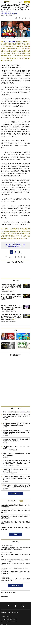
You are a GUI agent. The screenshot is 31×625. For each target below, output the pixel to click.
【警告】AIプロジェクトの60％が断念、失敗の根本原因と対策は (15, 528)
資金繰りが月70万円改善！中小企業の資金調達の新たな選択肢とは (15, 517)
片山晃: (5, 12)
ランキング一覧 (15, 493)
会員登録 (27, 2)
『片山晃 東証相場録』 (10, 41)
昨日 (12, 412)
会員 (26, 412)
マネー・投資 (4, 13)
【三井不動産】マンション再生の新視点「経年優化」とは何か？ (15, 522)
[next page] (19, 252)
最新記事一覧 (15, 585)
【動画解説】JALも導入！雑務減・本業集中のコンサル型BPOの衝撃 (15, 505)
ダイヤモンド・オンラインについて (9, 612)
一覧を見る (15, 534)
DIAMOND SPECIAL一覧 (8, 592)
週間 (19, 412)
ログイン (20, 2)
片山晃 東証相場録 (12, 13)
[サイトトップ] (6, 2)
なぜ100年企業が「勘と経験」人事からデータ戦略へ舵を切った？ (15, 511)
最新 (4, 412)
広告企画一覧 (4, 596)
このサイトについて (5, 616)
